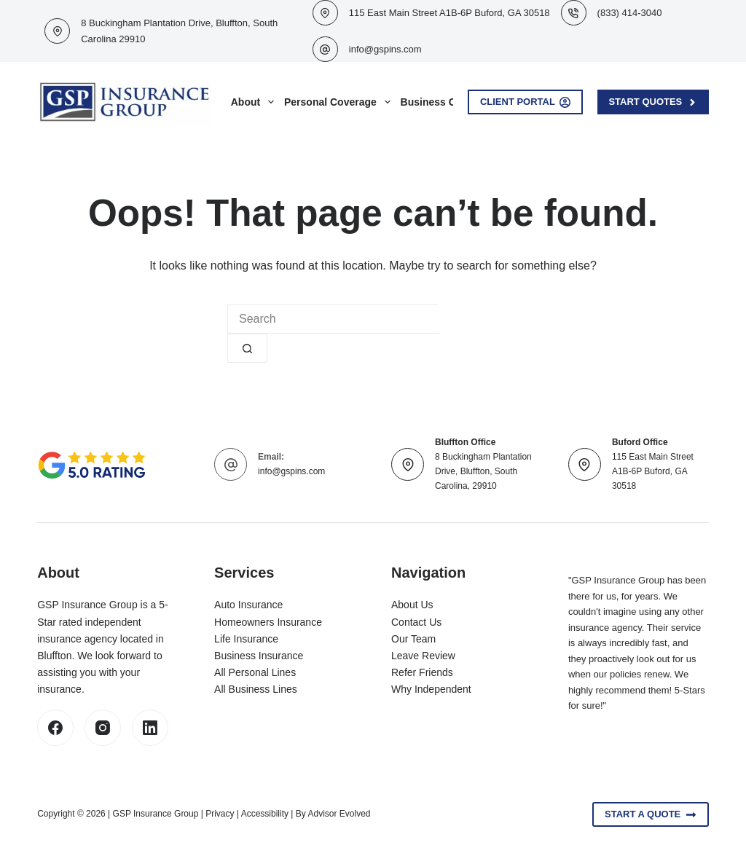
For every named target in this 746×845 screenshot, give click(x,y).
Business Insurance (258, 655)
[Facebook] (55, 728)
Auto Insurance (248, 604)
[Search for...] (333, 319)
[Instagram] (103, 728)
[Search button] (247, 348)
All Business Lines (255, 689)
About (255, 102)
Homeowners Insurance (268, 622)
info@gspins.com (385, 49)
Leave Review (423, 655)
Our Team (413, 639)
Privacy (219, 814)
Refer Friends (422, 672)
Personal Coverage (340, 102)
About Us (412, 604)
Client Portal (525, 102)
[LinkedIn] (150, 728)
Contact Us (416, 622)
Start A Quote (650, 814)
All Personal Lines (255, 672)
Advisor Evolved (338, 814)
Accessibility (264, 814)
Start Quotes (652, 102)
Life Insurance (246, 639)
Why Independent (431, 689)
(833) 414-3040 (629, 12)
